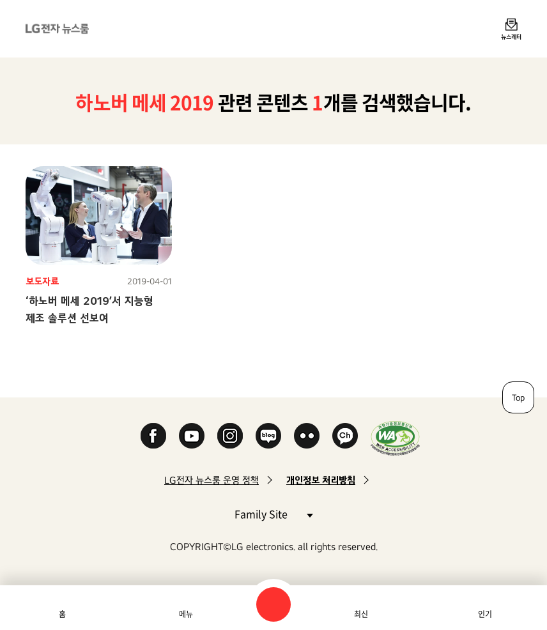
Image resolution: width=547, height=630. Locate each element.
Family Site (273, 513)
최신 (361, 614)
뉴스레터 (511, 36)
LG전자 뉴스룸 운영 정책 (211, 480)
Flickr (307, 436)
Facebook (153, 436)
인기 (485, 614)
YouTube (191, 436)
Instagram (230, 436)
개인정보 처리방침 (320, 480)
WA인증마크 (395, 438)
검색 (273, 604)
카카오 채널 (345, 436)
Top (518, 397)
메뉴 (186, 614)
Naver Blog (268, 436)
